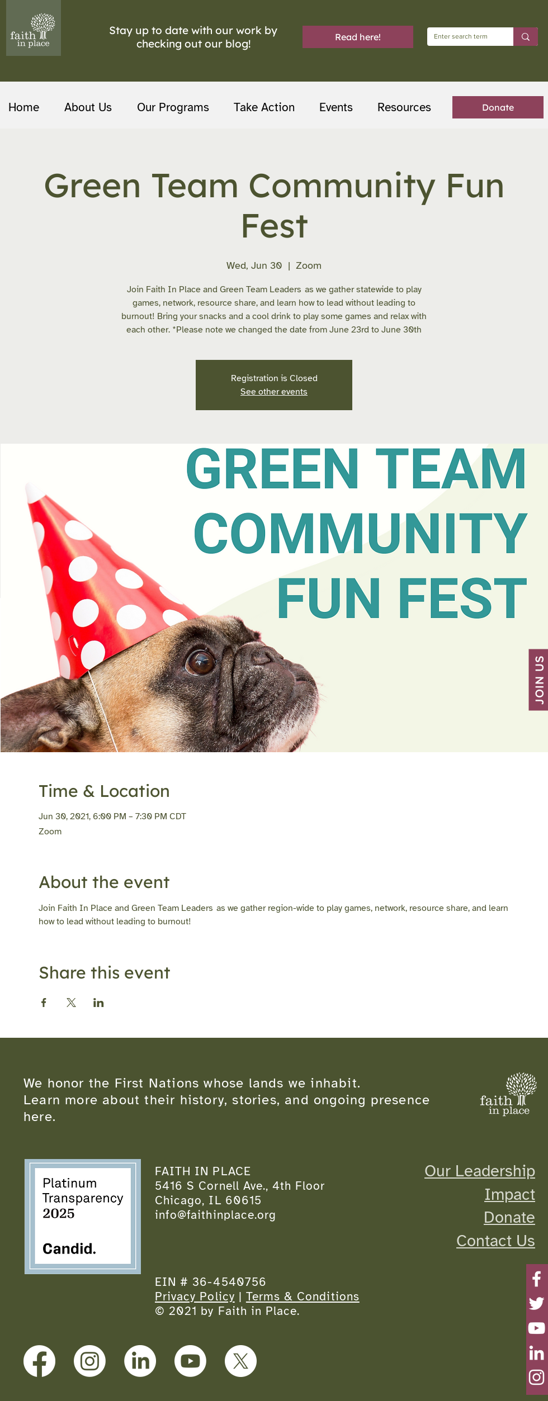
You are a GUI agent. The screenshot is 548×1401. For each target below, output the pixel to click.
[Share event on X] (71, 1002)
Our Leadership (479, 1171)
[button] (177, 107)
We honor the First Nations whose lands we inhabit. (192, 1083)
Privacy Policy (195, 1296)
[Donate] (498, 107)
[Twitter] (536, 1303)
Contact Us (495, 1241)
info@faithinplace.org (215, 1215)
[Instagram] (536, 1377)
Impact (509, 1194)
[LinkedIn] (536, 1352)
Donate (509, 1217)
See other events (274, 391)
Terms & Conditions (303, 1296)
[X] (241, 1361)
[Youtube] (190, 1361)
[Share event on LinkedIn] (98, 1002)
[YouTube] (536, 1328)
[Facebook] (536, 1279)
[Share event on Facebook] (44, 1002)
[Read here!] (358, 37)
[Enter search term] (462, 36)
